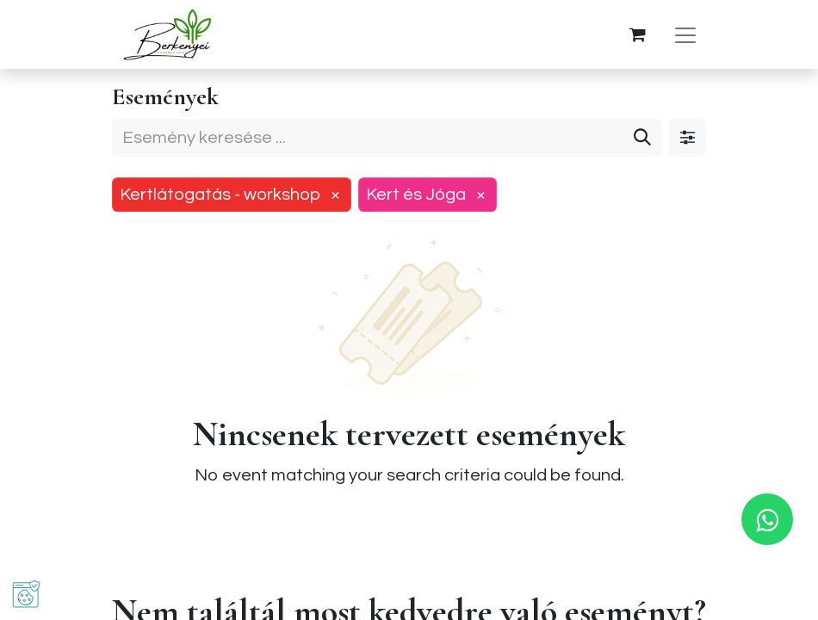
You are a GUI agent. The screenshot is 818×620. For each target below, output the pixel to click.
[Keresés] (642, 138)
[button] (26, 594)
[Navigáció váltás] (685, 35)
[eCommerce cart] (637, 34)
